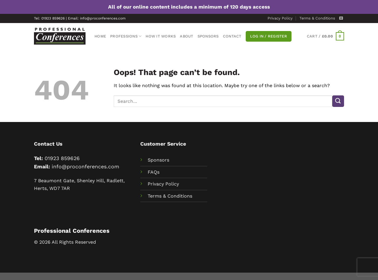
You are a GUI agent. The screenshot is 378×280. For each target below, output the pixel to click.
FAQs (153, 172)
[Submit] (338, 101)
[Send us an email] (341, 18)
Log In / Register (268, 36)
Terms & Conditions (317, 18)
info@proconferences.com (85, 167)
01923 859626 (62, 158)
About (186, 36)
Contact (232, 36)
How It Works (161, 36)
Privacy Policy (280, 18)
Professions (125, 36)
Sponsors (208, 36)
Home (100, 36)
